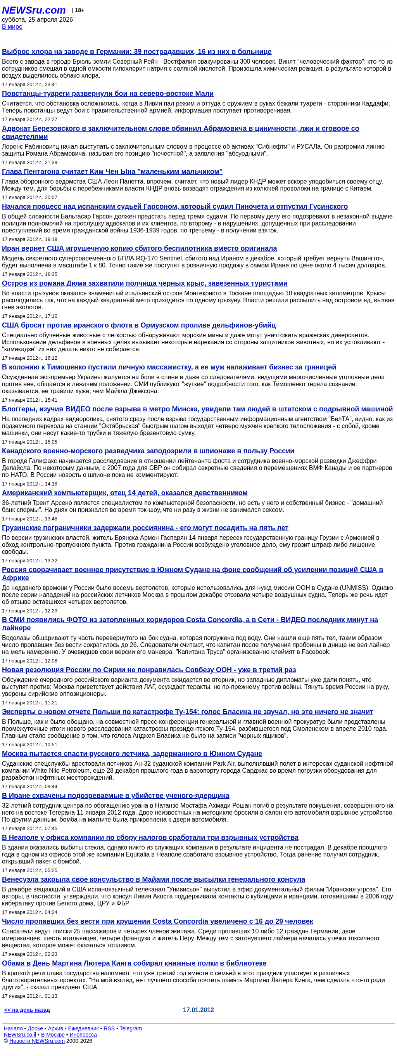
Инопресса (83, 1035)
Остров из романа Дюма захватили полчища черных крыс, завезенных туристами (145, 283)
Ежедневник (83, 1028)
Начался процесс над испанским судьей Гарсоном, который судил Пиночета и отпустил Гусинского (175, 206)
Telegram (131, 1028)
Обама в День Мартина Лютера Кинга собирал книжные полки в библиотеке (134, 963)
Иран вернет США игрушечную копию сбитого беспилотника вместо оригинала (139, 248)
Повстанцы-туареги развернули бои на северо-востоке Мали (108, 93)
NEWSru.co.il (20, 1035)
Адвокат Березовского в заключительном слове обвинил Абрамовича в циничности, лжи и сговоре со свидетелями (180, 132)
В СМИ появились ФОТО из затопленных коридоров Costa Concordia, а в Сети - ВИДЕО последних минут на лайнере (190, 624)
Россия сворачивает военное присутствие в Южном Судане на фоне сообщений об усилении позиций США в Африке (192, 574)
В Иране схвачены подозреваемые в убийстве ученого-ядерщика (116, 795)
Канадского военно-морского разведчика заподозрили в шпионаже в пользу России (148, 451)
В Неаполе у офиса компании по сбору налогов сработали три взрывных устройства (150, 837)
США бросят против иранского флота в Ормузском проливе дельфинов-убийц (139, 325)
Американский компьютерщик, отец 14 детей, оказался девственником (125, 493)
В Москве (53, 1035)
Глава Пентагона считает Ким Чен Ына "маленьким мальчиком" (112, 171)
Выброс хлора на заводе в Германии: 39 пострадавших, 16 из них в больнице (137, 51)
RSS (109, 1028)
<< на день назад (27, 1010)
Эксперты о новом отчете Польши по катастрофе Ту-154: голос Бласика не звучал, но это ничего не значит (187, 712)
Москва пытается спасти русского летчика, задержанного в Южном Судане (132, 754)
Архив (55, 1028)
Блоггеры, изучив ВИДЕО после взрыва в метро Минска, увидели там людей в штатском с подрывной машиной (197, 409)
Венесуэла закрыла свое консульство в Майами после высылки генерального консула (153, 879)
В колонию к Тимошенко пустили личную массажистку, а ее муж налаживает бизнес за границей (169, 367)
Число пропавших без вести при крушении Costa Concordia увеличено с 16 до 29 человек (157, 921)
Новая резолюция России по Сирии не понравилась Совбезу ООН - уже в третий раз (149, 670)
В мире (12, 26)
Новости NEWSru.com (37, 1041)
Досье (35, 1028)
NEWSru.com (34, 10)
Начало (13, 1028)
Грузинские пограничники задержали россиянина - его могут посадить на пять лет (145, 528)
